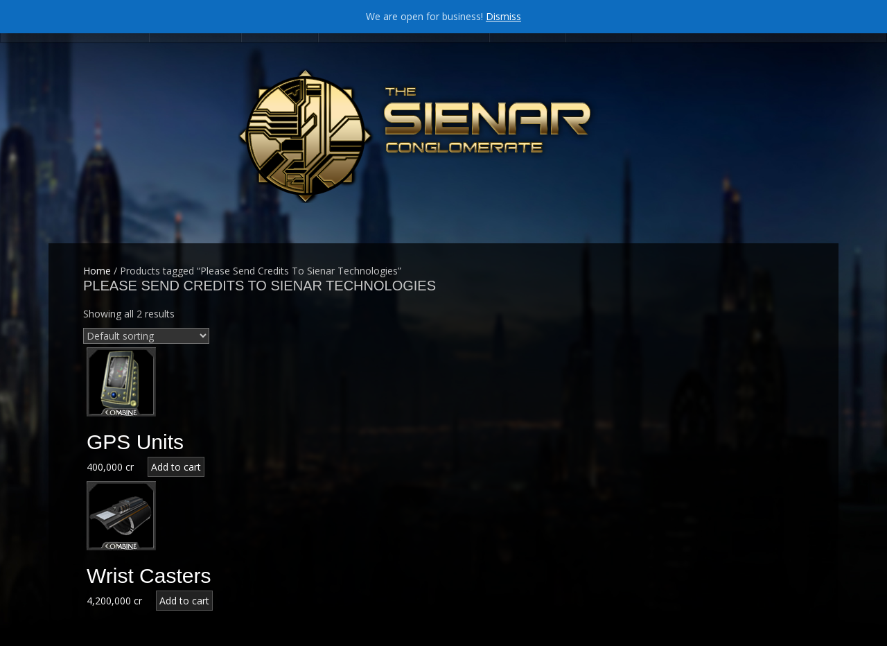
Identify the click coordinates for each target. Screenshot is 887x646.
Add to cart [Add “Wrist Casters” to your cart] (184, 600)
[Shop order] (146, 336)
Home (97, 270)
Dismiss (503, 16)
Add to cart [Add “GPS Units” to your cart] (176, 466)
